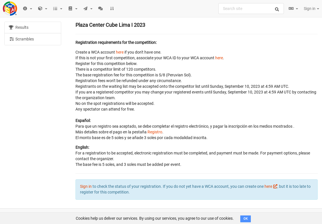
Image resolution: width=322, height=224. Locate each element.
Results (18, 27)
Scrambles (21, 38)
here (120, 52)
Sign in (311, 8)
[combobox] (251, 8)
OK (245, 219)
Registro (154, 132)
